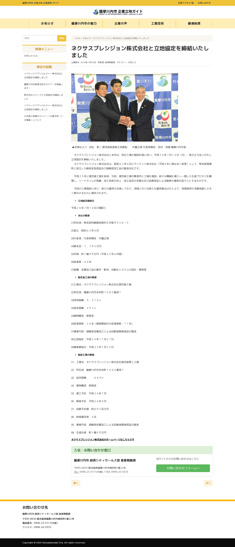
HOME (77, 38)
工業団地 (157, 23)
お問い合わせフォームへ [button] (183, 468)
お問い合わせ (204, 2)
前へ (75, 483)
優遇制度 (194, 23)
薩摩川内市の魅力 (84, 23)
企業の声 (120, 23)
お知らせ (47, 23)
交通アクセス (185, 2)
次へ (208, 483)
